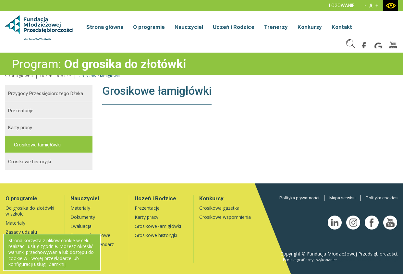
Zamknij (57, 264)
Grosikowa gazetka (219, 208)
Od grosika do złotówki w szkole (30, 211)
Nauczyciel (189, 27)
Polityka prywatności (301, 197)
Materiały (15, 223)
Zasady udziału (21, 232)
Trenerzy (276, 27)
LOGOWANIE (342, 5)
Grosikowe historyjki (29, 162)
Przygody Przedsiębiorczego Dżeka (45, 93)
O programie (149, 27)
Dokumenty (82, 217)
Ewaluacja (81, 226)
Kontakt (342, 27)
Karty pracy (20, 128)
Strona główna (104, 27)
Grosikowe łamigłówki (37, 145)
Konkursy (310, 27)
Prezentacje (20, 111)
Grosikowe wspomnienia (225, 217)
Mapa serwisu (343, 197)
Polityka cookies (382, 197)
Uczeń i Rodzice (233, 27)
